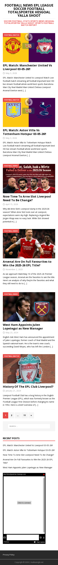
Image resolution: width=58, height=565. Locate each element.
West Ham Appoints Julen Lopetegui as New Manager (23, 326)
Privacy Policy (8, 554)
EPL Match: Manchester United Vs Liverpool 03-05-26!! (27, 67)
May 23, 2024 (12, 332)
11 (24, 415)
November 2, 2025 (14, 269)
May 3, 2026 (11, 73)
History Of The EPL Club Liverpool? (28, 386)
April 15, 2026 (12, 204)
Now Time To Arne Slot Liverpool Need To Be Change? (27, 198)
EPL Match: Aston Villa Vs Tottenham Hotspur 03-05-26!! (24, 132)
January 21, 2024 (13, 390)
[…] (24, 90)
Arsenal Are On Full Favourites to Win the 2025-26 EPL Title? (27, 263)
